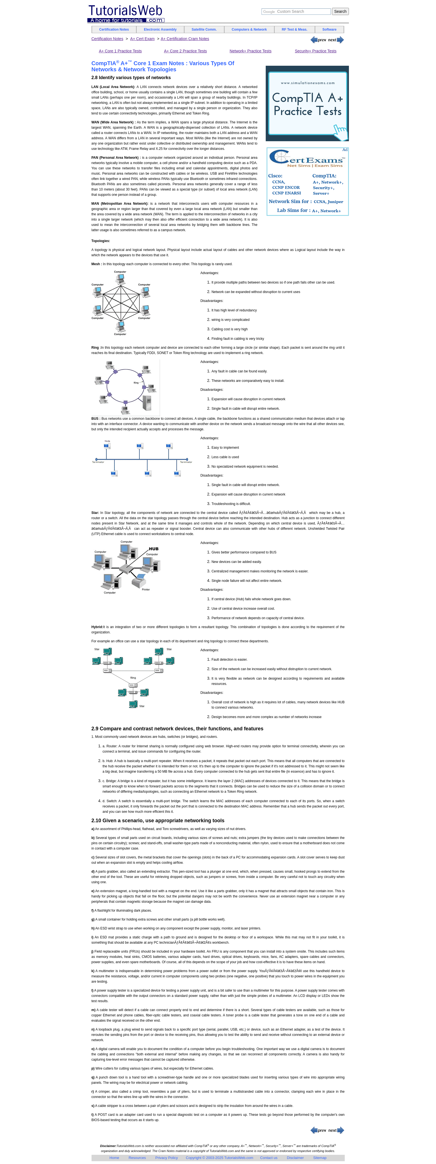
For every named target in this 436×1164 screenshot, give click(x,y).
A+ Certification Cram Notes (185, 38)
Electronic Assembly (160, 29)
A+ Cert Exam (142, 38)
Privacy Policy (166, 1158)
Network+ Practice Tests (250, 51)
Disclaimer (295, 1158)
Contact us (268, 1158)
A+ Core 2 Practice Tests (185, 51)
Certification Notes (114, 29)
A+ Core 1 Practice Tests (120, 51)
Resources (137, 1158)
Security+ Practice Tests (316, 51)
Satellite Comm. (204, 29)
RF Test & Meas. (294, 29)
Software (329, 29)
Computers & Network (249, 29)
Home (114, 1158)
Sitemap (320, 1158)
